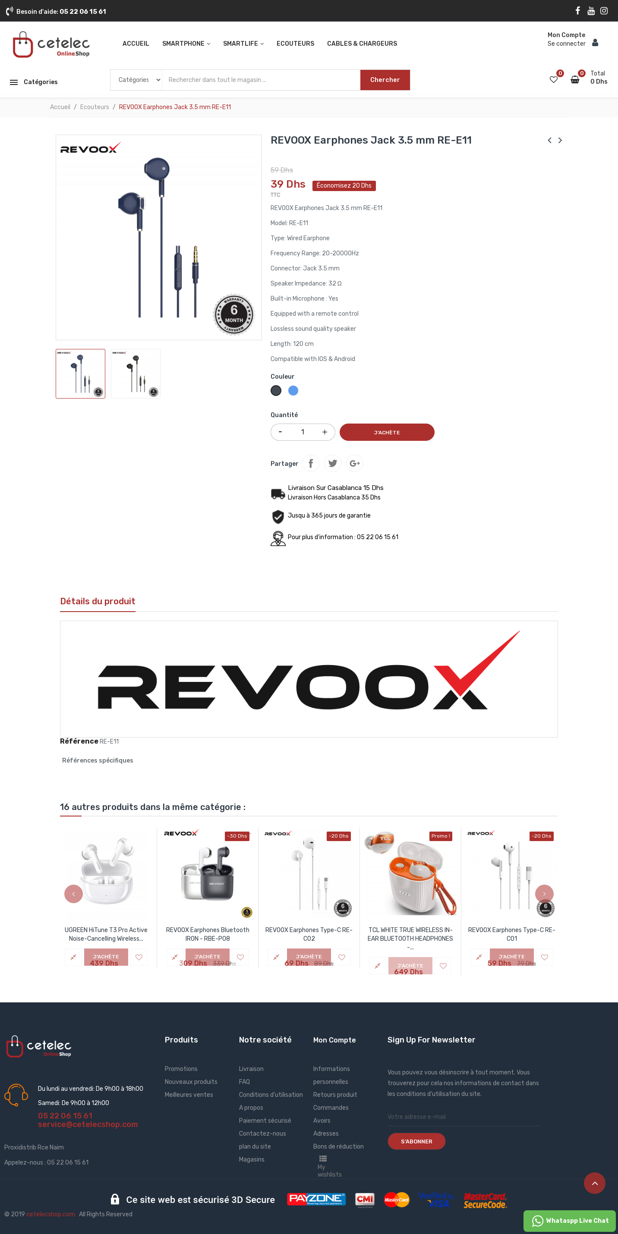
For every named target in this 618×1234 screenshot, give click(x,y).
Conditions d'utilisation (271, 1095)
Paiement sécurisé (265, 1120)
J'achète (387, 433)
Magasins (252, 1159)
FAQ (244, 1082)
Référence (79, 741)
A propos (251, 1108)
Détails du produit (98, 601)
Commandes (331, 1108)
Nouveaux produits (191, 1082)
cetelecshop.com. (51, 1214)
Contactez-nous (262, 1133)
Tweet (332, 463)
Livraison (251, 1069)
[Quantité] (303, 432)
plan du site (255, 1146)
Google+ (354, 463)
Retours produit (335, 1095)
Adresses (326, 1133)
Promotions (181, 1069)
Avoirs (322, 1120)
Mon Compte (334, 1040)
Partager (310, 463)
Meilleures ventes (189, 1095)
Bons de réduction (338, 1146)
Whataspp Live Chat (569, 1221)
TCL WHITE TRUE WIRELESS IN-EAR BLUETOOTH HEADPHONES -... (410, 938)
